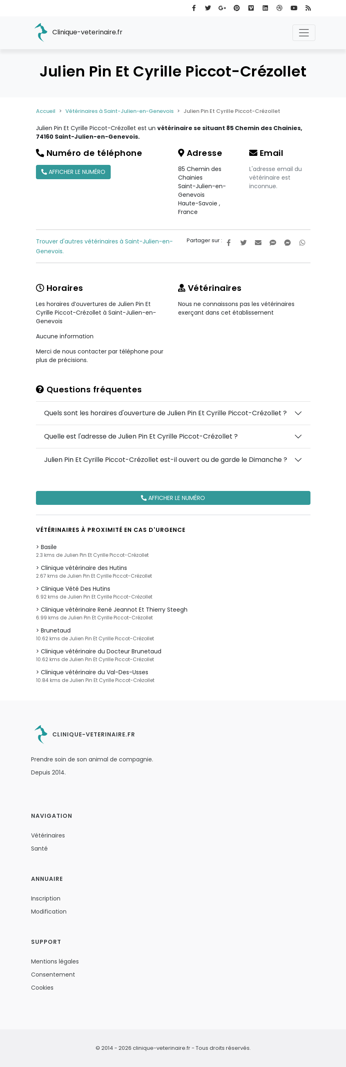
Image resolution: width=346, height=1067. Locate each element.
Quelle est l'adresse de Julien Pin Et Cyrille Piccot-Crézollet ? (141, 436)
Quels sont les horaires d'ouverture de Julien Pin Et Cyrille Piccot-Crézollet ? (165, 413)
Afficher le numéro (73, 172)
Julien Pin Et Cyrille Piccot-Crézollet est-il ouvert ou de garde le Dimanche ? (165, 459)
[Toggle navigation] (303, 33)
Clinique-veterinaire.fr (77, 33)
